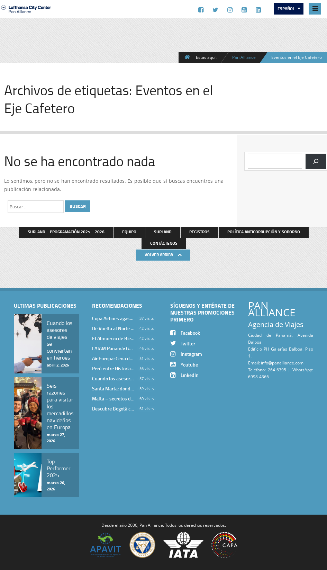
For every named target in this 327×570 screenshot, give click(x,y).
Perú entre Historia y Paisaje (113, 368)
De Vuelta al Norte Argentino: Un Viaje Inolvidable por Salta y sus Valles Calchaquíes (113, 328)
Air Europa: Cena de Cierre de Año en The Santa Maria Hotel (113, 358)
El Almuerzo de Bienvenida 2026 (113, 338)
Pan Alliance (244, 57)
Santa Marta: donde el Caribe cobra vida (113, 388)
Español (287, 8)
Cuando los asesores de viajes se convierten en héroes (113, 378)
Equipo (129, 232)
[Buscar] (316, 161)
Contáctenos (164, 243)
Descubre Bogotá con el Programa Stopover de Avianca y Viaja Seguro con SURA (113, 408)
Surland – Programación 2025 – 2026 (66, 232)
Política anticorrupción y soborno (263, 232)
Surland (163, 232)
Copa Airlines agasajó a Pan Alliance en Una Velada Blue (113, 318)
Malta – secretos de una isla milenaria (113, 398)
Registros (199, 232)
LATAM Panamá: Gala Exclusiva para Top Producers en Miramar (113, 348)
